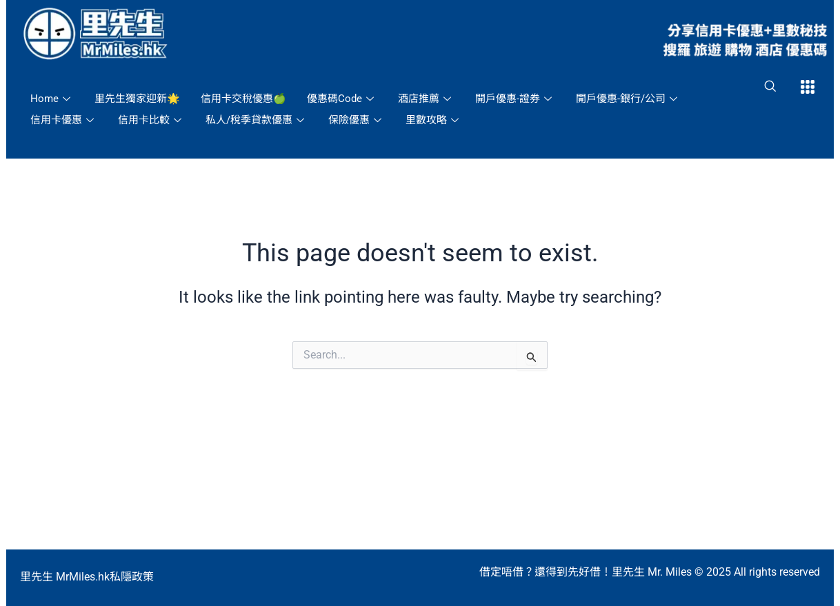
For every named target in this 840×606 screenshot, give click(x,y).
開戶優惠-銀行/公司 (628, 98)
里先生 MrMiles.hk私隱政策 (87, 576)
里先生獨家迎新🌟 (137, 98)
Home (52, 98)
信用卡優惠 (63, 120)
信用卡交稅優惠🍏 (243, 98)
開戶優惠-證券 (515, 98)
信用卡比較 (151, 120)
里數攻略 (434, 120)
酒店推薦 (426, 98)
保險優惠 (356, 120)
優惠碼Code (342, 98)
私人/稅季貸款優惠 (257, 120)
